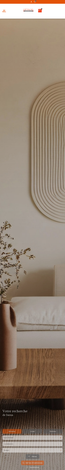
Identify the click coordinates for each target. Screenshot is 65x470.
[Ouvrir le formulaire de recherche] (32, 463)
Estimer (53, 438)
